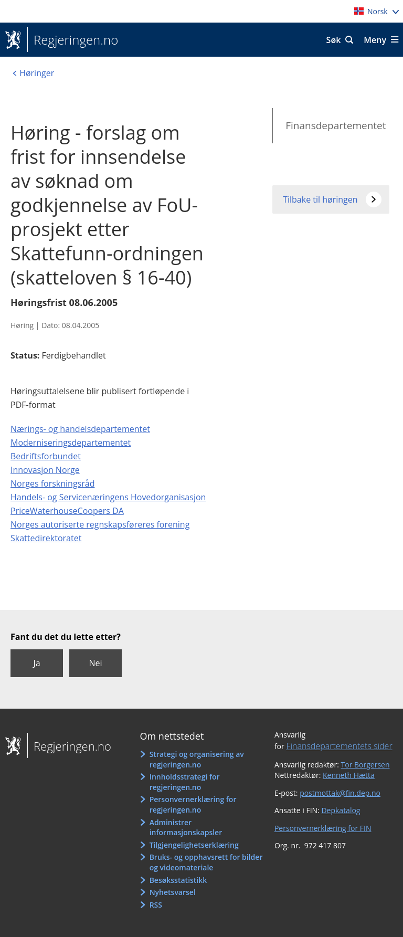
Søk (333, 40)
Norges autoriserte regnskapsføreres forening (99, 524)
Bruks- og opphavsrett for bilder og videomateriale (206, 862)
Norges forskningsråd (52, 483)
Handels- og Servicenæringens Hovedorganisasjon (108, 497)
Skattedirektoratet (45, 538)
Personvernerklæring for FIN (323, 828)
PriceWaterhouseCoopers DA (67, 511)
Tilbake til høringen (320, 199)
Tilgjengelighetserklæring (194, 845)
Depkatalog (340, 810)
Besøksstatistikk (178, 880)
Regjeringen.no (72, 39)
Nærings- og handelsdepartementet (80, 429)
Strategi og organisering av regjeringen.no (197, 759)
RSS (156, 905)
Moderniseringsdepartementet (70, 442)
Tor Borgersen (365, 765)
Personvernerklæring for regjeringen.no (193, 804)
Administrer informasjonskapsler (186, 827)
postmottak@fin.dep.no (340, 793)
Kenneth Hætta (349, 775)
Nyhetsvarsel (173, 892)
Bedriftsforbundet (45, 456)
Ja (36, 663)
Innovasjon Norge (45, 470)
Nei (95, 663)
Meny (375, 40)
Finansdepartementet (335, 125)
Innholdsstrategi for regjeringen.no (185, 782)
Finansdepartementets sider (339, 746)
